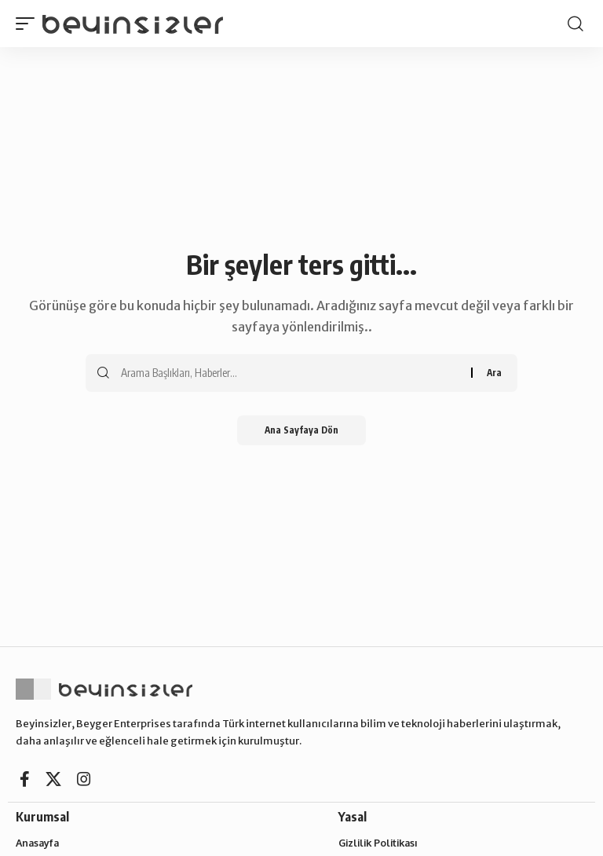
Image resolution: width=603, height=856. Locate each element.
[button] (29, 23)
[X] (53, 779)
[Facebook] (25, 779)
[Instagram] (84, 779)
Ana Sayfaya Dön (302, 431)
